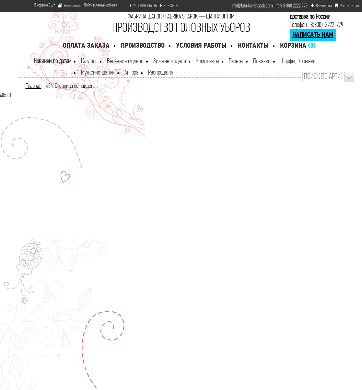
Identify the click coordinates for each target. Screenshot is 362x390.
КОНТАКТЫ (169, 5)
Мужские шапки (98, 72)
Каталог (89, 61)
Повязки (262, 61)
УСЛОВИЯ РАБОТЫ (143, 5)
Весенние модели (125, 61)
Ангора (131, 72)
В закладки (321, 5)
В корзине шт (42, 5)
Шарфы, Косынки (298, 61)
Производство (143, 45)
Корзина (298, 45)
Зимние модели (169, 61)
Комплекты (207, 61)
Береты (236, 61)
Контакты (253, 45)
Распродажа (160, 72)
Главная (33, 86)
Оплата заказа (86, 45)
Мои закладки (347, 5)
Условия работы (201, 45)
